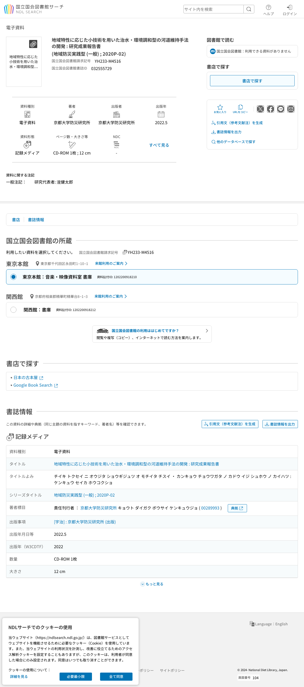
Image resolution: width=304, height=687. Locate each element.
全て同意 (116, 676)
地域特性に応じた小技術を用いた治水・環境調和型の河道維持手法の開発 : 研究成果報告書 (136, 464)
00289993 (210, 508)
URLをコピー (240, 109)
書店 (16, 219)
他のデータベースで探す (233, 141)
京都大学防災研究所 (98, 508)
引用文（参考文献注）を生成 (237, 122)
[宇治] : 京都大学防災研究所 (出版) (85, 522)
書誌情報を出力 (226, 132)
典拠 (237, 508)
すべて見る (159, 145)
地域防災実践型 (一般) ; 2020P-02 (84, 495)
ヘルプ (268, 9)
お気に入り (220, 109)
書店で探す (252, 81)
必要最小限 (76, 676)
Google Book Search (36, 385)
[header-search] (218, 9)
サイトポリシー (172, 670)
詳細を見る (19, 676)
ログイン (290, 9)
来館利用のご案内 (112, 263)
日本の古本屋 (28, 377)
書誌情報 (36, 219)
